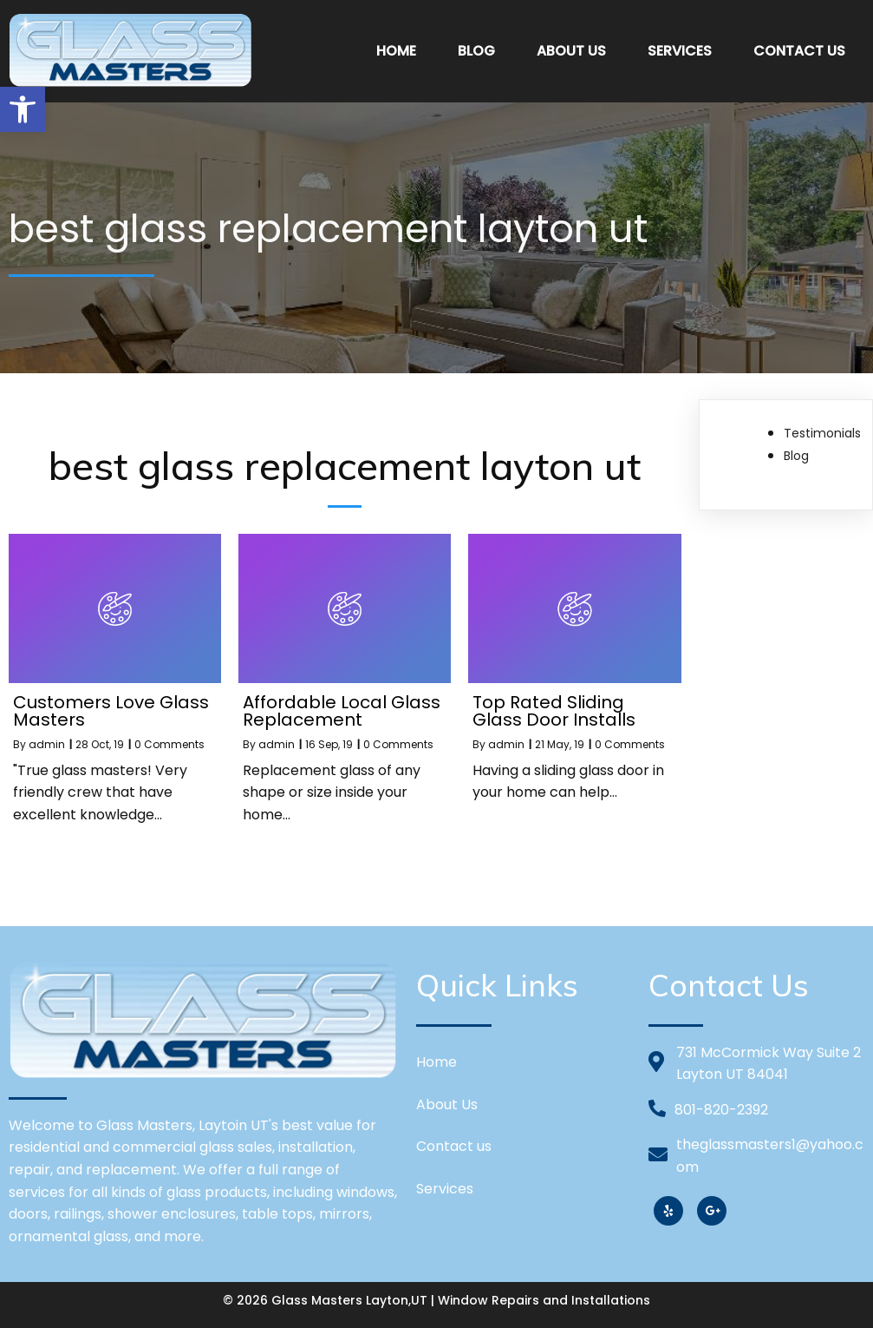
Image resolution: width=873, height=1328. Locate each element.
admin (47, 744)
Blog (796, 455)
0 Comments (169, 744)
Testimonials (822, 433)
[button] (22, 109)
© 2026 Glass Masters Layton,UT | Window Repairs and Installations (436, 1300)
